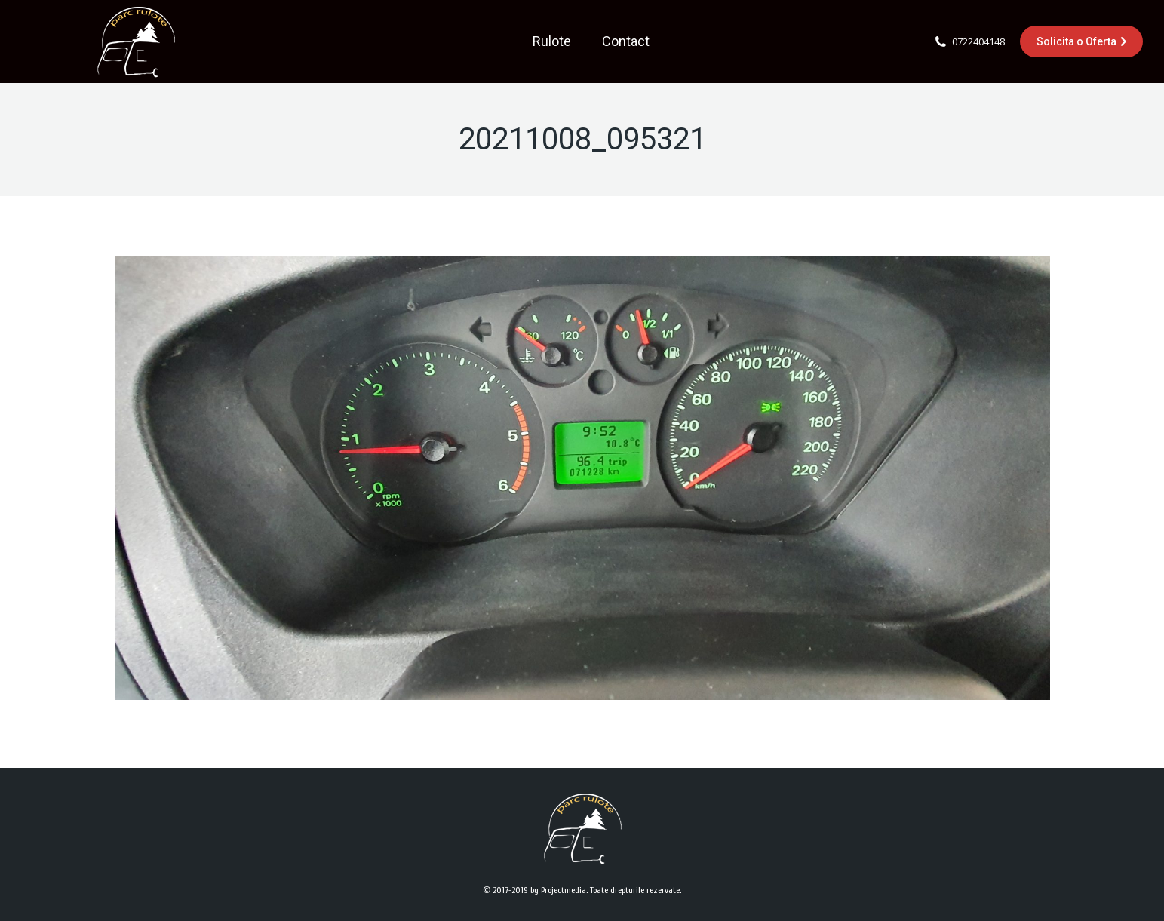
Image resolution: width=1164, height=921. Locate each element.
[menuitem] (552, 41)
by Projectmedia (558, 890)
